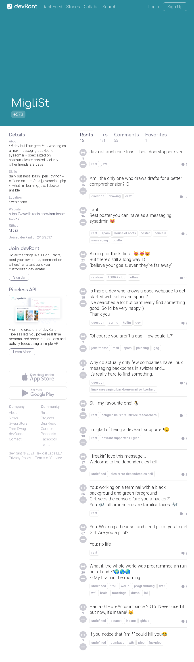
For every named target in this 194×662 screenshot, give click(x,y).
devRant (15, 453)
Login (153, 6)
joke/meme (99, 348)
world (125, 586)
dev (138, 322)
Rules (45, 413)
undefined (98, 474)
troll (114, 586)
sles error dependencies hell (132, 474)
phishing (142, 348)
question (97, 196)
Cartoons (48, 429)
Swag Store (18, 423)
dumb (135, 593)
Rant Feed (52, 6)
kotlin (127, 322)
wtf (93, 593)
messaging (99, 240)
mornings (119, 593)
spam (106, 233)
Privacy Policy (20, 458)
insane (131, 621)
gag (156, 348)
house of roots (125, 233)
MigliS (13, 230)
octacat (116, 621)
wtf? (162, 586)
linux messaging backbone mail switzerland (123, 389)
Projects (47, 418)
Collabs (91, 6)
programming (144, 586)
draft (128, 196)
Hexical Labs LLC (48, 453)
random (97, 277)
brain (104, 593)
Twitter (46, 444)
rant (94, 164)
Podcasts (48, 434)
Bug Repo (48, 423)
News (13, 418)
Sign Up (175, 6)
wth (131, 642)
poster (145, 233)
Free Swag (17, 429)
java (105, 164)
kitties (134, 277)
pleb (141, 642)
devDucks (16, 434)
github (144, 621)
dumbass (117, 642)
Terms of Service (48, 458)
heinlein (160, 233)
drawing (115, 196)
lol (146, 593)
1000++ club (116, 277)
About (13, 413)
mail (116, 348)
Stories (73, 6)
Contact (15, 439)
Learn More (22, 352)
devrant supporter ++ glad (121, 438)
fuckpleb (155, 642)
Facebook (49, 439)
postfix (117, 240)
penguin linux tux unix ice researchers (129, 415)
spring (113, 322)
